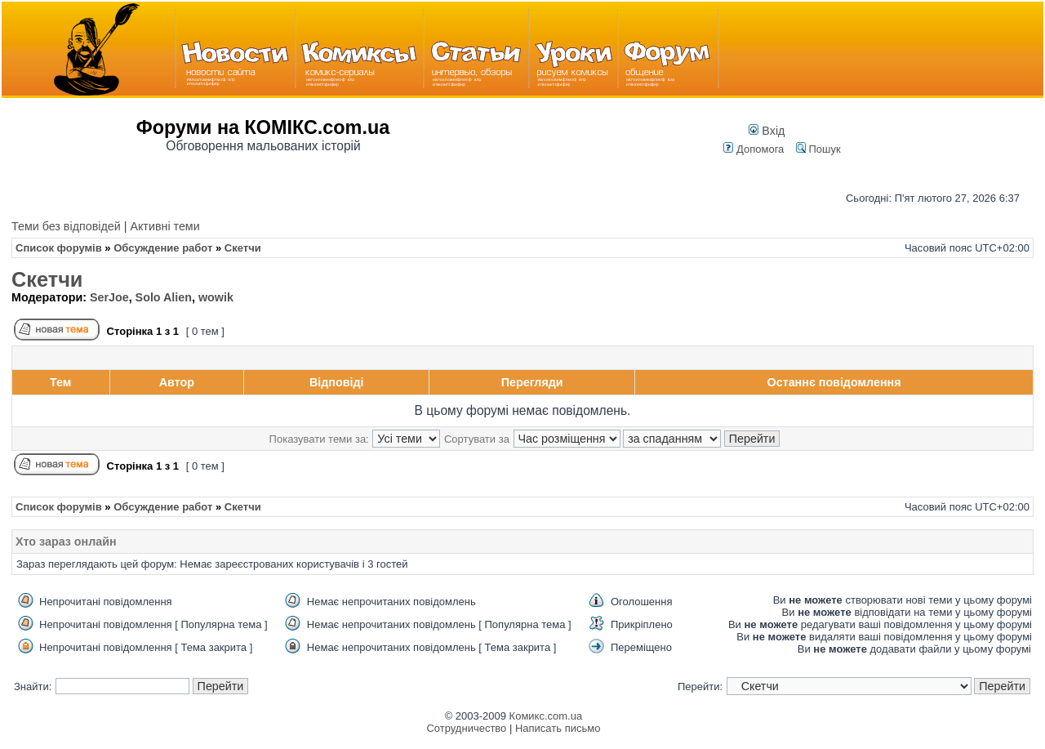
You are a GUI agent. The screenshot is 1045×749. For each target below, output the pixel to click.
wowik (215, 297)
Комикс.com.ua (546, 716)
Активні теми (164, 226)
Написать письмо (557, 728)
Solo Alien (164, 297)
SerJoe (109, 297)
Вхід (767, 130)
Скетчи (46, 279)
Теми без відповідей (66, 226)
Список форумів (59, 248)
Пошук (818, 149)
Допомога (753, 149)
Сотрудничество (466, 728)
